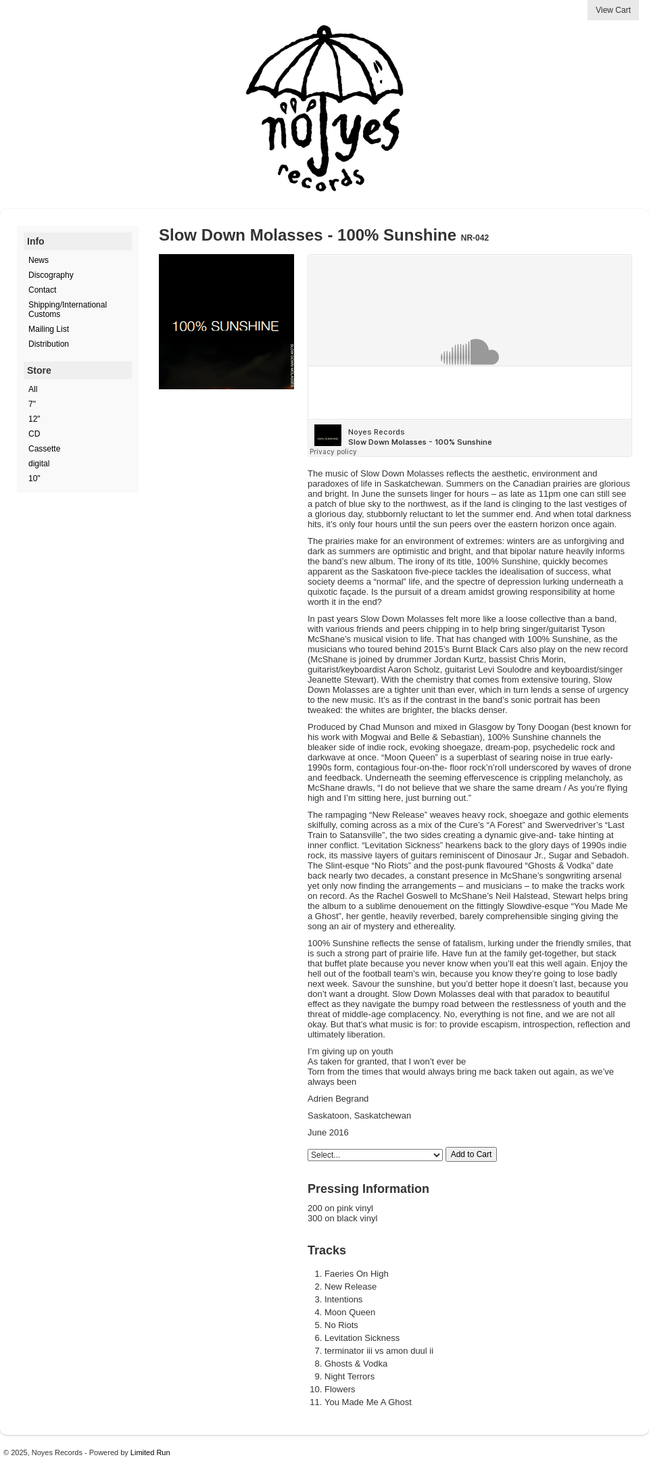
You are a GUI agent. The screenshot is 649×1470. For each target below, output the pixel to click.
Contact (42, 290)
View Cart (613, 10)
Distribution (48, 344)
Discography (51, 275)
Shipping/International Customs (67, 309)
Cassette (44, 449)
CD (34, 434)
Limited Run (150, 1452)
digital (38, 463)
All (32, 389)
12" (34, 419)
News (38, 260)
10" (34, 478)
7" (32, 404)
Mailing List (48, 329)
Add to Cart (471, 1154)
